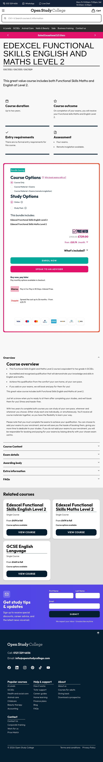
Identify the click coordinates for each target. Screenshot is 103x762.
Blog (36, 704)
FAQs (51, 479)
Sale (54, 28)
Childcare (12, 701)
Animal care (13, 697)
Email (52, 601)
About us (62, 686)
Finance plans (40, 701)
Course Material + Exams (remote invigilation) (33, 191)
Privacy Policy (88, 747)
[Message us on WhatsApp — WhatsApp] (28, 3)
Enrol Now (49, 260)
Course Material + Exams (24, 187)
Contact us (81, 28)
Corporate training (16, 724)
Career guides (40, 693)
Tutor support (40, 689)
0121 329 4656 (21, 652)
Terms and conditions (70, 747)
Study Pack (18, 208)
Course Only (19, 182)
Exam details (51, 454)
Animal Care (28, 28)
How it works (39, 686)
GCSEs (16, 28)
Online (17, 202)
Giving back (63, 693)
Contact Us (13, 721)
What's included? (76, 250)
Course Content (51, 446)
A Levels (7, 28)
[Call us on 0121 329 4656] (10, 3)
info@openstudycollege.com (32, 658)
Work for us (13, 728)
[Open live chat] (44, 3)
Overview (51, 357)
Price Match (13, 732)
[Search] (52, 18)
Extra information (51, 471)
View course (26, 532)
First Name (54, 591)
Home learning (40, 697)
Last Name (81, 591)
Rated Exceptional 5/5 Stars (51, 35)
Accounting (13, 708)
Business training (65, 28)
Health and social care (18, 693)
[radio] (11, 182)
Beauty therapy (15, 704)
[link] (26, 519)
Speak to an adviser (49, 269)
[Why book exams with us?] (54, 177)
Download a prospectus (69, 697)
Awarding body (51, 463)
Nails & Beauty (42, 28)
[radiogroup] (49, 186)
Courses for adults (66, 689)
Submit (74, 614)
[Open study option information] (22, 202)
